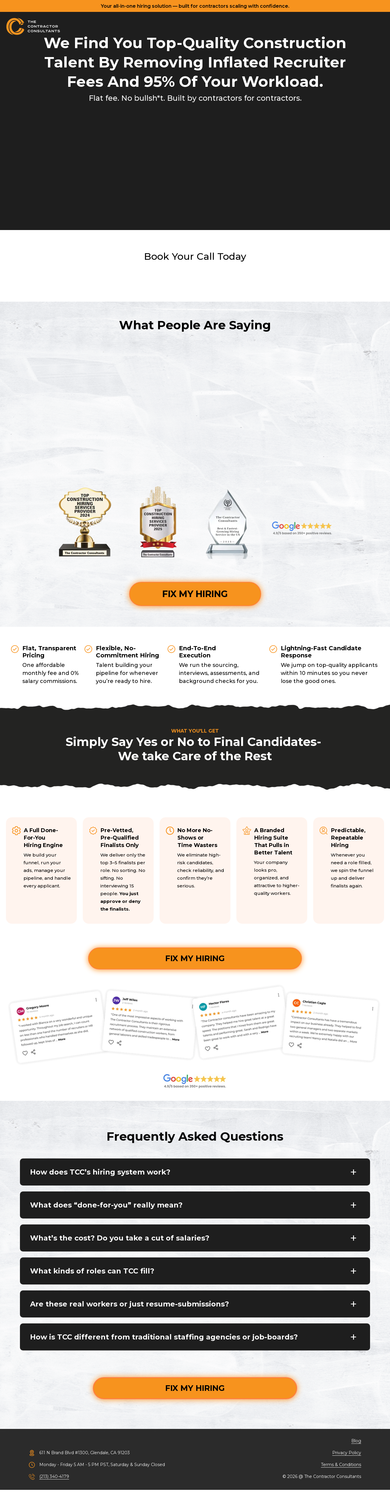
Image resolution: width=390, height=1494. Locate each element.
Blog (356, 1445)
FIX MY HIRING (195, 593)
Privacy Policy (346, 1457)
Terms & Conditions (341, 1468)
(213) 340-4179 (54, 1480)
